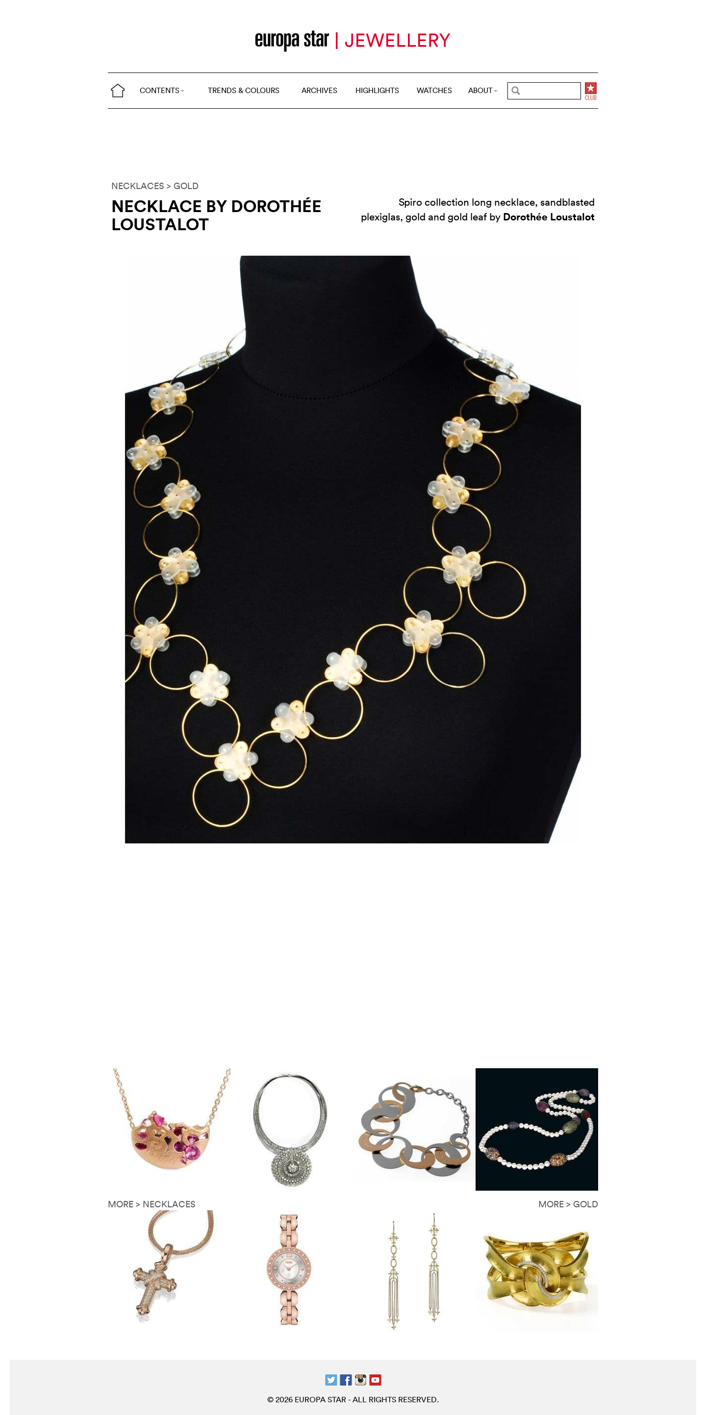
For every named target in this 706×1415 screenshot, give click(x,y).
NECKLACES (137, 186)
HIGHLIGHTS (377, 90)
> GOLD (183, 186)
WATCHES (434, 90)
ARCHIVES (319, 90)
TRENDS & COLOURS (243, 90)
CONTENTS (162, 90)
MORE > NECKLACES (152, 1204)
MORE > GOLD (568, 1204)
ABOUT (483, 90)
